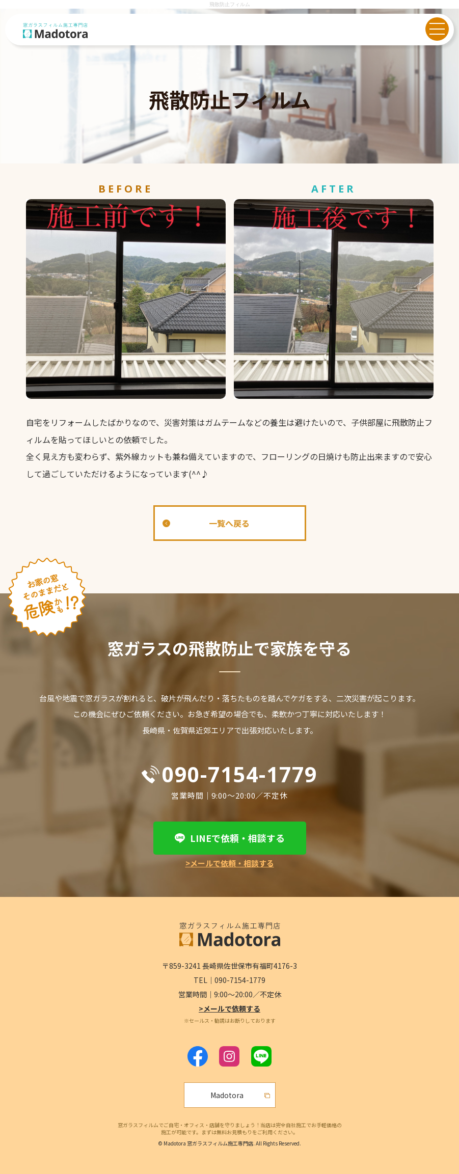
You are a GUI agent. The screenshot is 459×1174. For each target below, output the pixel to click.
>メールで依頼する (229, 1008)
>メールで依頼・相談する (229, 863)
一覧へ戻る (229, 523)
